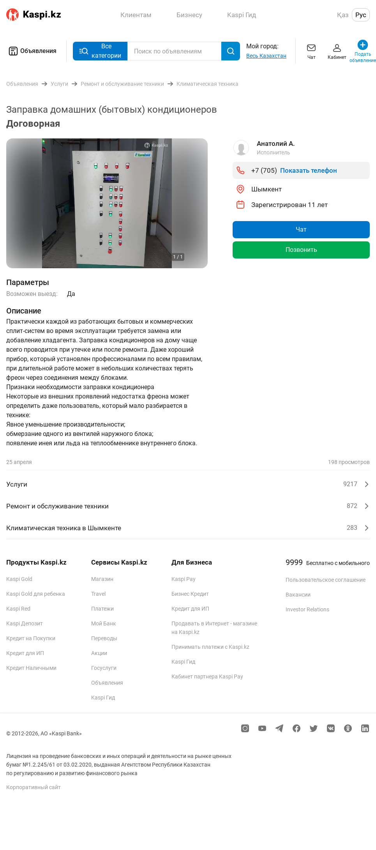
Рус (360, 15)
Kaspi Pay (183, 579)
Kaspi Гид (103, 697)
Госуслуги (104, 668)
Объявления (31, 51)
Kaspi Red (18, 609)
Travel (98, 594)
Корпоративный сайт (33, 787)
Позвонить (301, 249)
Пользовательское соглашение (325, 580)
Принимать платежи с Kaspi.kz (210, 647)
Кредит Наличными (31, 668)
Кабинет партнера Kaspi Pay (207, 676)
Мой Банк (103, 623)
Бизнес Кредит (190, 594)
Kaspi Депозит (24, 623)
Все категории (100, 50)
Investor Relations (307, 609)
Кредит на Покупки (30, 638)
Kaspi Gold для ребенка (35, 594)
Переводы (104, 638)
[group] (107, 203)
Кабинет (337, 51)
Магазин (102, 579)
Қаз (343, 15)
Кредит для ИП (25, 653)
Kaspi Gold (19, 579)
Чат (311, 51)
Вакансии (298, 594)
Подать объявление (362, 51)
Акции (99, 653)
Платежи (102, 609)
